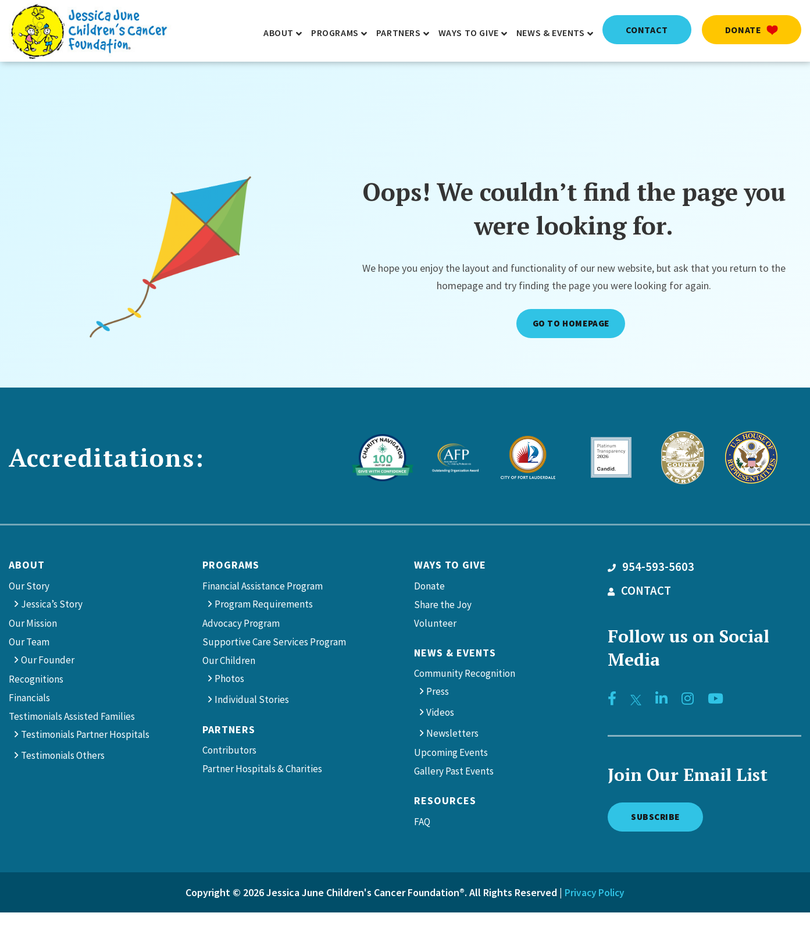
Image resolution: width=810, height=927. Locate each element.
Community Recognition (464, 676)
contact (647, 29)
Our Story (29, 588)
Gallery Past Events (454, 774)
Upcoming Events (451, 755)
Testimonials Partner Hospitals (85, 736)
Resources (445, 803)
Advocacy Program (241, 625)
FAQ (422, 824)
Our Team (29, 644)
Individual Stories (252, 701)
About (27, 567)
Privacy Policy (594, 897)
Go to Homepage (569, 324)
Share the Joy (443, 607)
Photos (229, 680)
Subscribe (662, 820)
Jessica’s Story (52, 606)
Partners (228, 731)
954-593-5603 (651, 569)
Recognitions (36, 681)
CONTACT (639, 593)
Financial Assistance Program (262, 588)
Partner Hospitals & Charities (262, 771)
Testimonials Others (63, 757)
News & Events (455, 655)
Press (437, 694)
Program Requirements (264, 606)
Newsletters (452, 736)
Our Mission (33, 625)
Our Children (228, 662)
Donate (751, 29)
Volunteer (435, 625)
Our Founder (47, 662)
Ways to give (450, 567)
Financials (29, 700)
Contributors (229, 753)
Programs (230, 567)
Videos (440, 715)
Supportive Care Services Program (274, 644)
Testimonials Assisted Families (72, 718)
